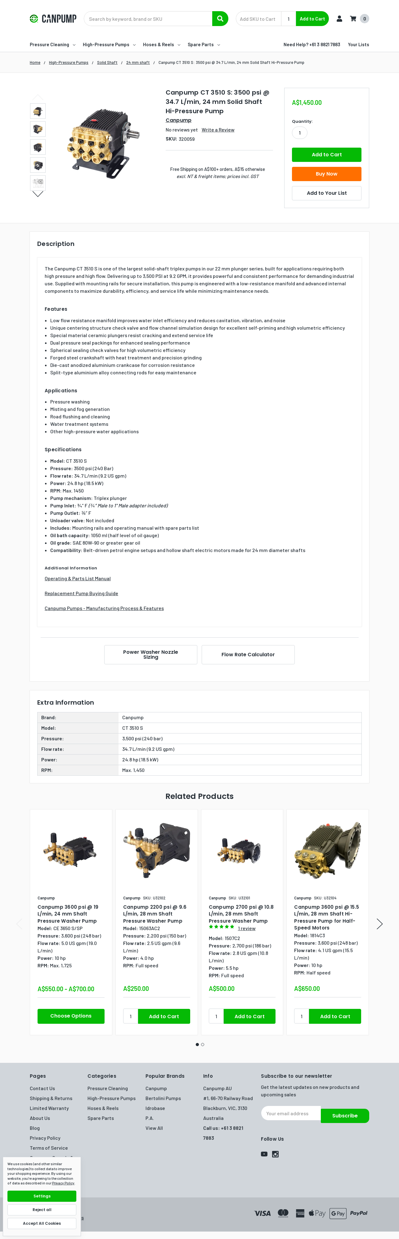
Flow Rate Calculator (249, 654)
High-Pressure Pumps (109, 44)
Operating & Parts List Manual (78, 578)
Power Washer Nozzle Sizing (149, 654)
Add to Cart (312, 18)
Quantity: (302, 121)
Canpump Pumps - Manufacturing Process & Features (104, 608)
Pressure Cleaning (52, 44)
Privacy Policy (45, 1138)
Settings (42, 1196)
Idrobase (155, 1108)
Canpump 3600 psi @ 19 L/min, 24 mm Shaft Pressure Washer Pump (68, 914)
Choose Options (71, 1015)
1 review (247, 928)
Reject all (42, 1209)
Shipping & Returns (51, 1098)
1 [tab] (197, 1044)
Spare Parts (204, 44)
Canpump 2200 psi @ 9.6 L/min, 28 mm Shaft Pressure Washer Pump (155, 914)
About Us (40, 1118)
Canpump (156, 1088)
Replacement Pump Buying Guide (81, 593)
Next (38, 194)
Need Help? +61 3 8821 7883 (312, 44)
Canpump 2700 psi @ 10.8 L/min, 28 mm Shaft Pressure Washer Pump (241, 914)
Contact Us (42, 1088)
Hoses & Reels (161, 44)
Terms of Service (49, 1148)
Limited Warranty (49, 1108)
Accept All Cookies (42, 1223)
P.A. (150, 1118)
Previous (38, 97)
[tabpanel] (71, 922)
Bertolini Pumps (163, 1098)
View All (154, 1128)
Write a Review (218, 129)
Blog (35, 1128)
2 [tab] (202, 1044)
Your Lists (358, 44)
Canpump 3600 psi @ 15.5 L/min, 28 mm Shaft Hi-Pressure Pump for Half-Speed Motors (326, 917)
